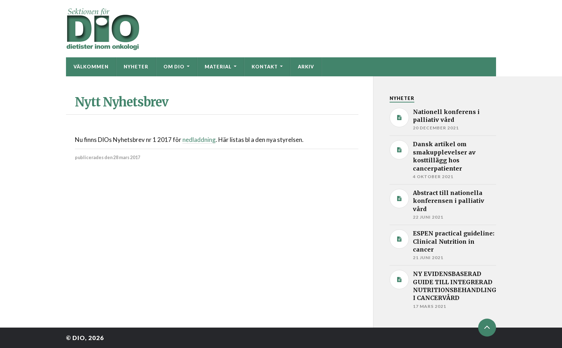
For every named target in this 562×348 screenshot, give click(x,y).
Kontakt (265, 67)
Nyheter (136, 67)
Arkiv (306, 67)
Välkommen (91, 67)
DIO (78, 338)
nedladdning (199, 139)
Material (218, 67)
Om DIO (174, 67)
